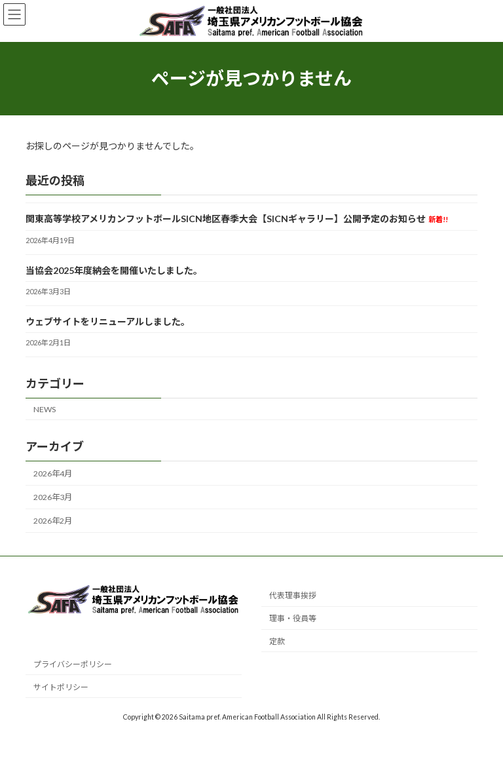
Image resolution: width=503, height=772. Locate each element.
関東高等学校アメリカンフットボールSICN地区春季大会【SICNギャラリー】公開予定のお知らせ (237, 218)
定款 (277, 641)
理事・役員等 (292, 618)
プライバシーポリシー (72, 663)
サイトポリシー (60, 686)
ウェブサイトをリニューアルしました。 (108, 321)
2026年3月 (52, 497)
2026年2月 (52, 521)
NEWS (44, 409)
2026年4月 (52, 473)
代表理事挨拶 (292, 595)
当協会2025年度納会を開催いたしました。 (114, 269)
